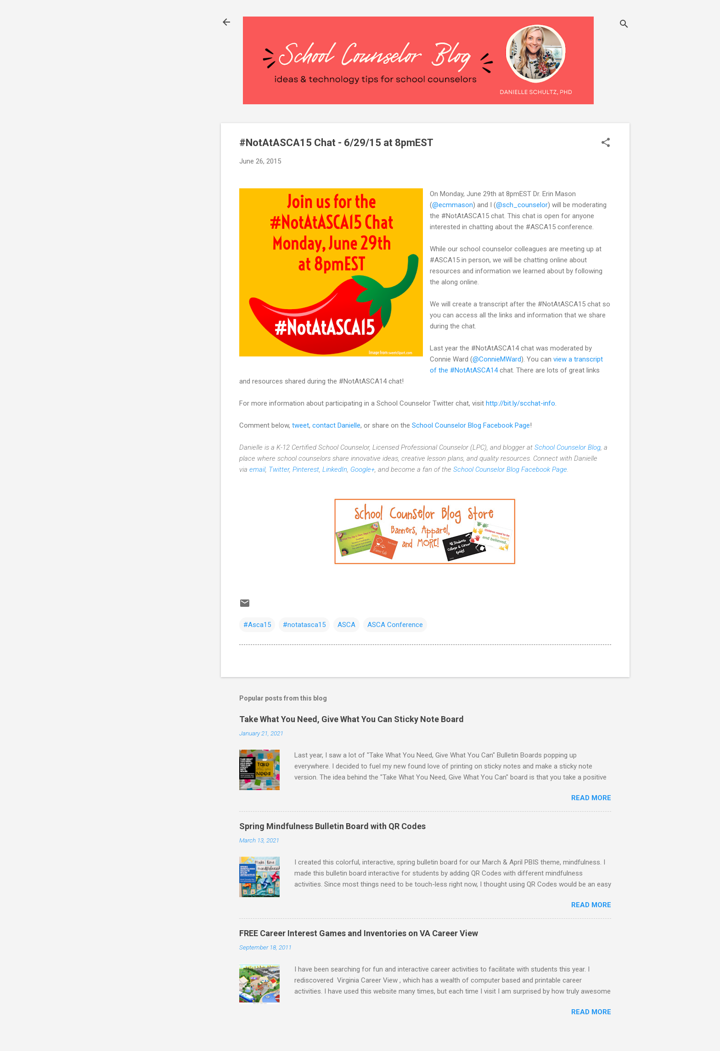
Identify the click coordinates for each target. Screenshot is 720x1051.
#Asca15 (257, 625)
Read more (591, 798)
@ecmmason (452, 205)
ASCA (346, 625)
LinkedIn (334, 469)
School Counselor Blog (567, 447)
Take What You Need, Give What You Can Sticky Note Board (351, 719)
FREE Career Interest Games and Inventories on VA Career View (358, 933)
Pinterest (305, 469)
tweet (300, 425)
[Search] (624, 25)
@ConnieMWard (496, 359)
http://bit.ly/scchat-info (520, 403)
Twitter (279, 469)
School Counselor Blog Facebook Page (471, 425)
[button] (605, 143)
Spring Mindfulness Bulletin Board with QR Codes (332, 826)
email (257, 469)
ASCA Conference (395, 625)
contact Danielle (336, 425)
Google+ (362, 469)
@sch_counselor (522, 205)
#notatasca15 (304, 625)
